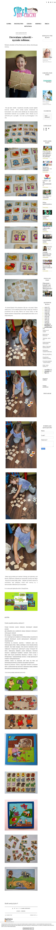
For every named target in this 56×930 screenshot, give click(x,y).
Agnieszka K (8, 920)
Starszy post (33, 915)
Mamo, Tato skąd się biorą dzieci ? (47, 347)
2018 (46, 315)
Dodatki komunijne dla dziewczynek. (47, 254)
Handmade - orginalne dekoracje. (47, 351)
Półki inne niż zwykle (46, 331)
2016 (46, 318)
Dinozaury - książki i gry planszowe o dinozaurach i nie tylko (47, 286)
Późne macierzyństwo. (47, 205)
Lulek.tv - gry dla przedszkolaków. (47, 183)
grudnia (47, 324)
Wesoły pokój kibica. (47, 354)
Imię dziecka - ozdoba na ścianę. (47, 358)
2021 (46, 310)
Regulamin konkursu (45, 379)
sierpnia (47, 371)
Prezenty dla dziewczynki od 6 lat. (47, 268)
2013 (46, 322)
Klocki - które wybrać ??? (46, 366)
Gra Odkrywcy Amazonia (47, 197)
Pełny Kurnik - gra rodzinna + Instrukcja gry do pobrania (47, 155)
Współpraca (28, 26)
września (47, 369)
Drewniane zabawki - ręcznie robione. (47, 362)
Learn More (26, 928)
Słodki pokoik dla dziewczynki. (46, 343)
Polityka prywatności (45, 386)
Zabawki (23, 911)
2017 (46, 316)
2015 (46, 319)
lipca (46, 373)
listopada (47, 325)
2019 (46, 313)
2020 (46, 312)
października (48, 327)
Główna (9, 23)
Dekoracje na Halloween (46, 335)
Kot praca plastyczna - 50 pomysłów (47, 169)
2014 (46, 321)
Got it (31, 928)
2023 (46, 307)
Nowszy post (8, 915)
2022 (46, 309)
